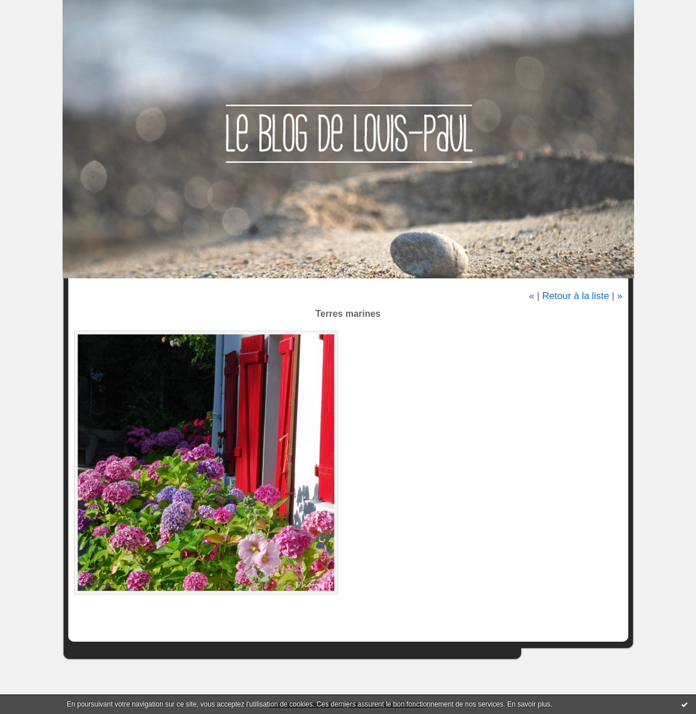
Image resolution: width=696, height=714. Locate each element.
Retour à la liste (575, 295)
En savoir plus (528, 704)
